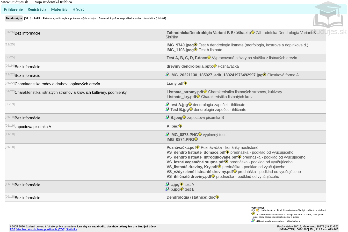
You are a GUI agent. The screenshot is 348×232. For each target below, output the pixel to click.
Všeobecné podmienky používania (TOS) (40, 229)
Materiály (59, 9)
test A (181, 184)
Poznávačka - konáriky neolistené (212, 147)
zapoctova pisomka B (196, 118)
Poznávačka (202, 66)
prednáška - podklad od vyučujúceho (229, 152)
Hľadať (78, 9)
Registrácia (37, 9)
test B (182, 189)
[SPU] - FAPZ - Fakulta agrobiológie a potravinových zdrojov (60, 18)
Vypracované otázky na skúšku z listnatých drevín (231, 58)
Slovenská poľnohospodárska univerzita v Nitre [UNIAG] (132, 18)
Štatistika (71, 229)
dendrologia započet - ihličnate (207, 105)
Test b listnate (194, 50)
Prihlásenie (13, 9)
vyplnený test (197, 135)
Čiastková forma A (234, 75)
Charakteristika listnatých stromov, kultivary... (225, 92)
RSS (12, 229)
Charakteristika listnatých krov (209, 97)
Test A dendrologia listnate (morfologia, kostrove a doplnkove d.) (237, 45)
